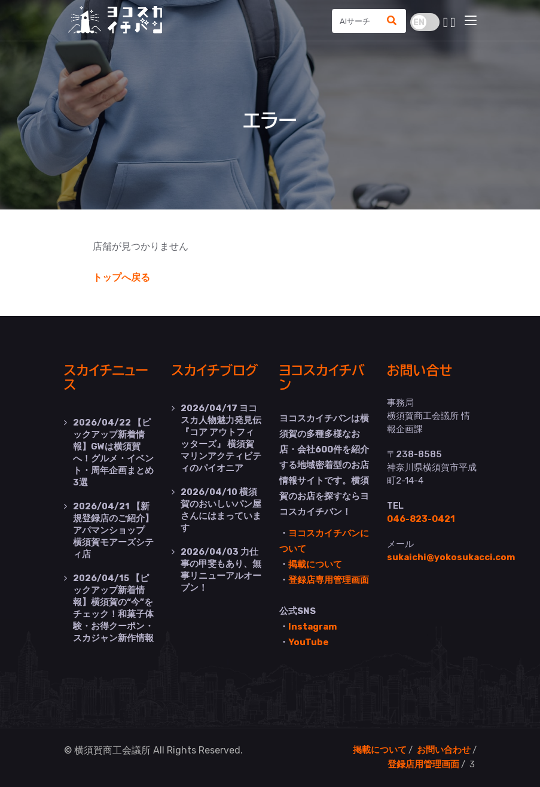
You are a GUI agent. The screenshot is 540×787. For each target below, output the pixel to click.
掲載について (315, 564)
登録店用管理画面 (423, 764)
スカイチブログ (215, 370)
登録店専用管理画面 (328, 580)
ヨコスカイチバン (322, 378)
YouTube (308, 642)
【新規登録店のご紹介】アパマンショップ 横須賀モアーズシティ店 (113, 530)
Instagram (312, 626)
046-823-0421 (421, 518)
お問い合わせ (444, 750)
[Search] (356, 21)
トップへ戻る (121, 277)
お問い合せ (420, 370)
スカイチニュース (106, 378)
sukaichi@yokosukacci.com (451, 557)
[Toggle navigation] (471, 21)
